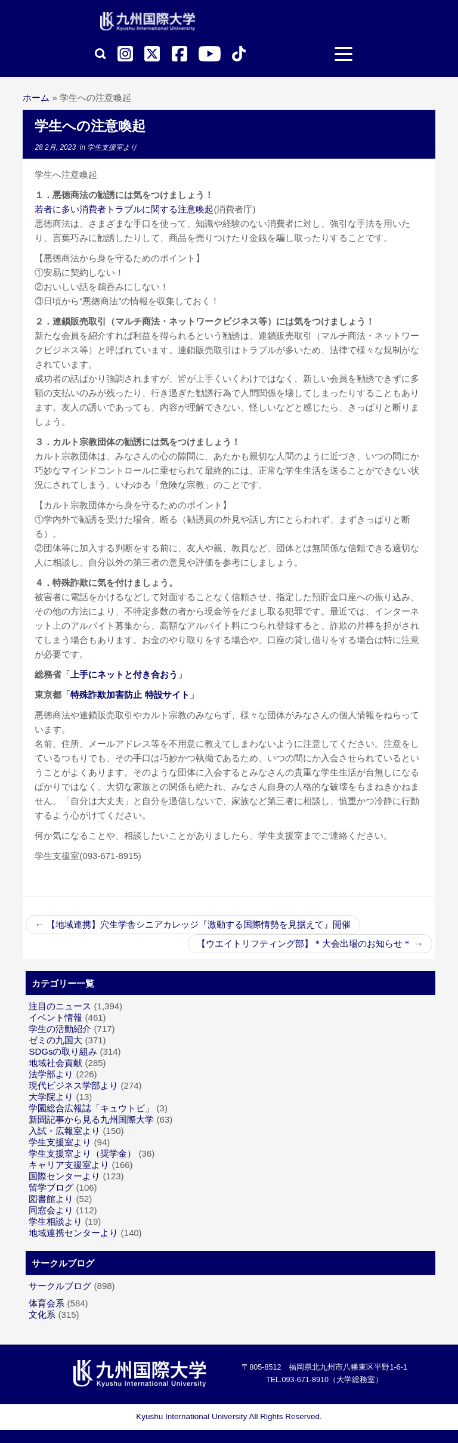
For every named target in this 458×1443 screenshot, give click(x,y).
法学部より (51, 1074)
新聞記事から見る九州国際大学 (91, 1119)
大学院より (51, 1097)
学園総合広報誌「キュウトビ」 (91, 1108)
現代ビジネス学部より (73, 1085)
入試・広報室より (64, 1131)
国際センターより (64, 1176)
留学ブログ (51, 1187)
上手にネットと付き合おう (124, 674)
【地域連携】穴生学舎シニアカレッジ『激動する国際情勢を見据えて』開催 (192, 924)
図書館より (51, 1199)
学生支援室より (112, 147)
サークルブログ (60, 1286)
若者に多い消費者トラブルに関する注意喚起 (124, 209)
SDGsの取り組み (63, 1051)
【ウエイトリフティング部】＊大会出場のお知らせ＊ (310, 943)
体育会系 (46, 1303)
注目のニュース (60, 1006)
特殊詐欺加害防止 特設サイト (129, 695)
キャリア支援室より (69, 1165)
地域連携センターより (73, 1233)
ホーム (36, 97)
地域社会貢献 (55, 1063)
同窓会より (51, 1210)
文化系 (42, 1314)
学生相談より (55, 1221)
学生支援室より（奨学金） (82, 1153)
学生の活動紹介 (60, 1029)
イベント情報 (55, 1017)
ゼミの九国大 (55, 1040)
